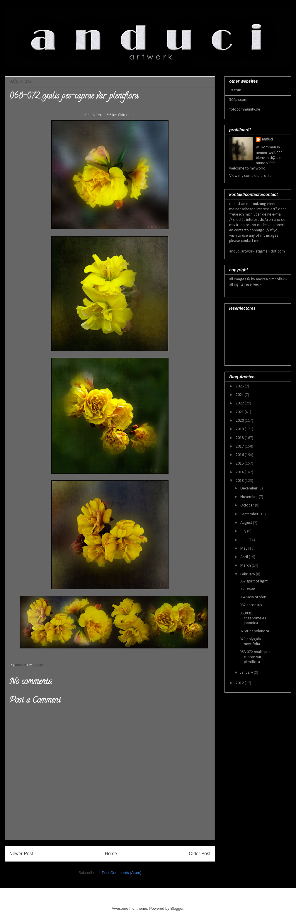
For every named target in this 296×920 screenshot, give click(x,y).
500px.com (238, 100)
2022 (240, 403)
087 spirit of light (253, 581)
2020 (240, 421)
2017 (240, 446)
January (247, 672)
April (244, 557)
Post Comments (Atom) (121, 872)
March (246, 565)
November (249, 497)
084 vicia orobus (253, 597)
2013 (240, 481)
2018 (240, 438)
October (247, 505)
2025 (240, 386)
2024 (240, 395)
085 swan (247, 589)
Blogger (176, 908)
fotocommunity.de (244, 109)
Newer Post (21, 853)
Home (111, 853)
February (248, 574)
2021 (240, 412)
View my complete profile (250, 176)
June (244, 540)
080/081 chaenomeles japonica (252, 618)
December (249, 488)
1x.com (235, 90)
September (249, 514)
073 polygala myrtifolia (250, 641)
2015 (240, 463)
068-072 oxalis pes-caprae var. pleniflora (255, 657)
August (246, 523)
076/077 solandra (254, 631)
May (244, 548)
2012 (240, 683)
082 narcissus (250, 605)
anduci (267, 139)
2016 (240, 455)
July (243, 531)
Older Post (199, 853)
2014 (240, 472)
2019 (240, 429)
